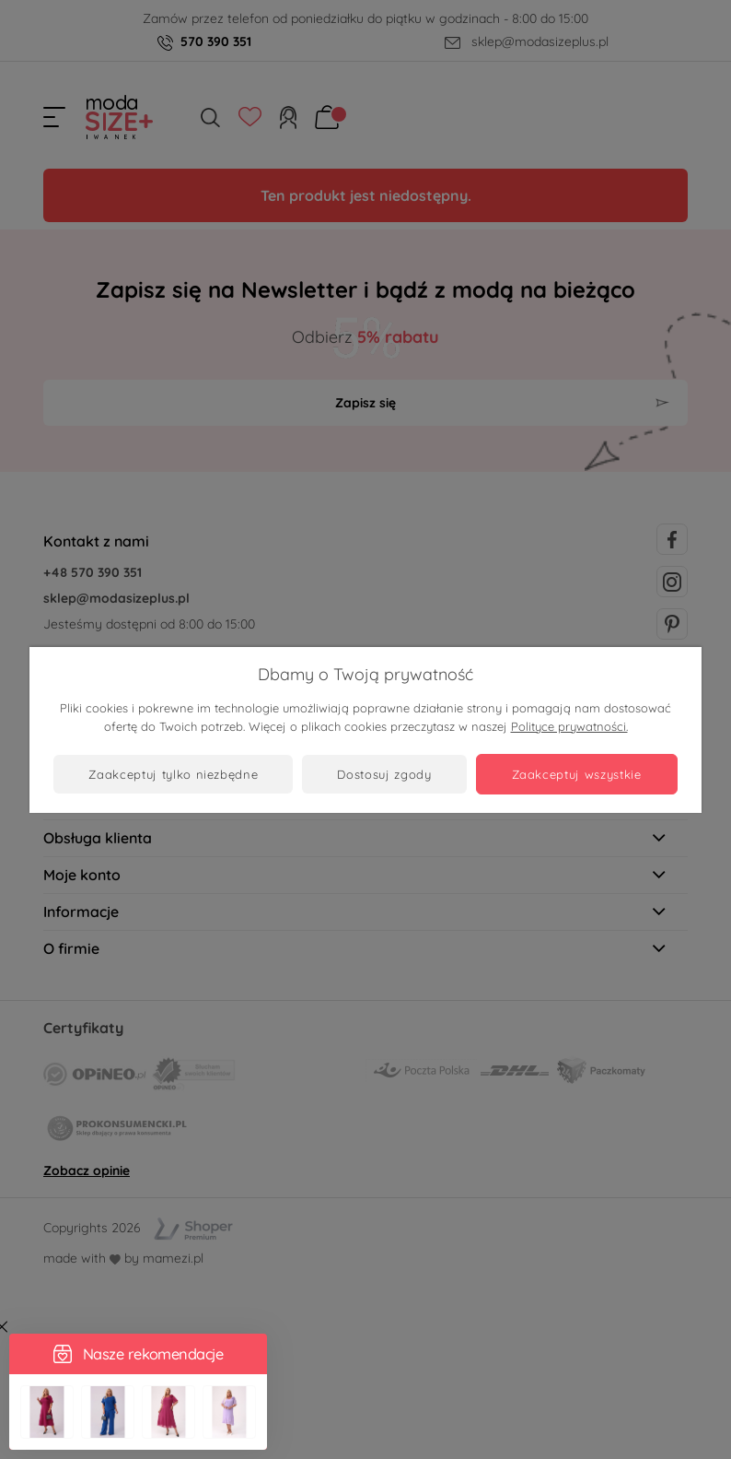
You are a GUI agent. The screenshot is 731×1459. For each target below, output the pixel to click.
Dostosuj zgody (384, 774)
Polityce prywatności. (569, 726)
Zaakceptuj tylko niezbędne (173, 774)
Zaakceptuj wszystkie (577, 774)
